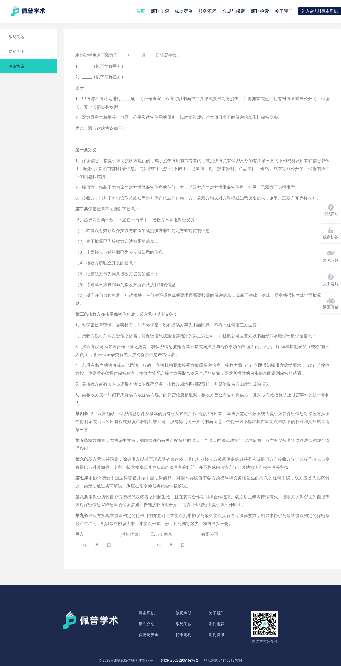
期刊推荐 (216, 624)
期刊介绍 (147, 624)
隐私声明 (184, 613)
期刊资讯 (216, 634)
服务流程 (207, 11)
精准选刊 (184, 634)
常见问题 (184, 624)
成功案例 (183, 11)
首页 (140, 11)
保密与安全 (149, 634)
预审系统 (147, 613)
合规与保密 (233, 11)
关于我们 (284, 11)
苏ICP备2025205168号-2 (179, 661)
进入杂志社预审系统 (320, 11)
